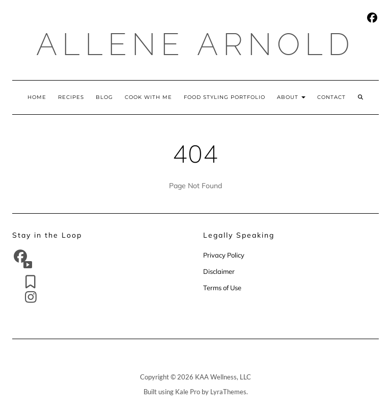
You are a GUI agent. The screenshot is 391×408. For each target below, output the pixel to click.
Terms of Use (222, 288)
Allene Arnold (195, 44)
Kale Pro (187, 392)
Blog (104, 97)
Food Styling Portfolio (224, 97)
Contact (331, 97)
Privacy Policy (224, 255)
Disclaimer (219, 271)
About (291, 97)
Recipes (71, 97)
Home (36, 97)
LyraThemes (228, 392)
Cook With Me (148, 97)
